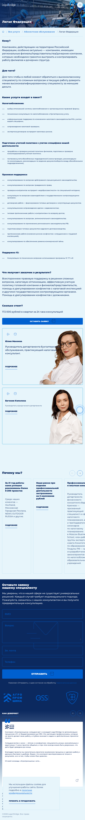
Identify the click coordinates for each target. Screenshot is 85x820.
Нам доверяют (10, 713)
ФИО (8, 614)
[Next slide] (80, 473)
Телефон (10, 662)
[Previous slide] (73, 713)
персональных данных (66, 683)
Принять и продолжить (22, 801)
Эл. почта (10, 650)
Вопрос (9, 625)
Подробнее (11, 366)
